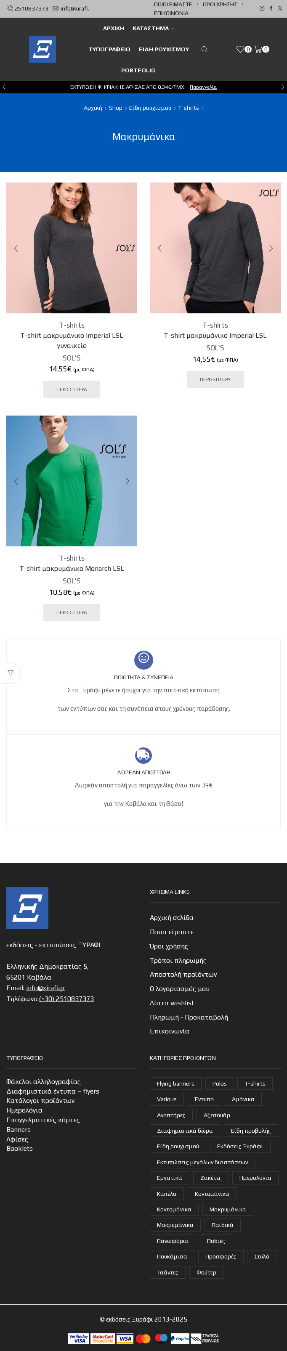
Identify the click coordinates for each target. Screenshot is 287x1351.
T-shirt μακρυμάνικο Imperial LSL (215, 335)
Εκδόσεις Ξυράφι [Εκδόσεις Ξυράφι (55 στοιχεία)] (240, 1146)
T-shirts (188, 107)
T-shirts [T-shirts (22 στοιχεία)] (255, 1083)
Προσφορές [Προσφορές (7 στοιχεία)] (221, 1256)
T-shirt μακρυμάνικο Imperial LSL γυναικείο (71, 340)
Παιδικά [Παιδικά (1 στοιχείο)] (223, 1224)
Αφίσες (17, 1139)
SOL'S (72, 358)
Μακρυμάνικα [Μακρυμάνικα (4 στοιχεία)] (228, 1209)
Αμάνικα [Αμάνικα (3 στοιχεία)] (243, 1099)
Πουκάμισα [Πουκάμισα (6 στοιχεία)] (172, 1256)
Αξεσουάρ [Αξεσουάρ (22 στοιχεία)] (217, 1115)
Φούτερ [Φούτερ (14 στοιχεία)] (206, 1272)
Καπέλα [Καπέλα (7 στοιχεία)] (167, 1193)
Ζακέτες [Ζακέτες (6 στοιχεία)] (211, 1177)
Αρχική (93, 107)
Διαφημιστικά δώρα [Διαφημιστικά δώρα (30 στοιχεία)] (185, 1130)
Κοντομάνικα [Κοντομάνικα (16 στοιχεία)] (212, 1193)
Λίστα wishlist (172, 1003)
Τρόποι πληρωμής (178, 960)
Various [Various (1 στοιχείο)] (167, 1099)
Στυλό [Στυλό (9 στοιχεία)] (261, 1256)
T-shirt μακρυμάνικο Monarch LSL (71, 568)
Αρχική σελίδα (172, 918)
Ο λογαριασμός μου (180, 989)
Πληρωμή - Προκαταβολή (189, 1017)
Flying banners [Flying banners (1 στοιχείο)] (175, 1083)
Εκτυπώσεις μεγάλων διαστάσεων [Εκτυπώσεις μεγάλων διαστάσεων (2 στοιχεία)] (202, 1162)
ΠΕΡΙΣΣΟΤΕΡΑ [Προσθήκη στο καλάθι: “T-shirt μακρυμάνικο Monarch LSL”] (71, 612)
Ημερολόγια (24, 1110)
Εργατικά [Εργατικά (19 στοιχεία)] (169, 1177)
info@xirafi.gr (45, 988)
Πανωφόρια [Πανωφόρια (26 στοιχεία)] (173, 1240)
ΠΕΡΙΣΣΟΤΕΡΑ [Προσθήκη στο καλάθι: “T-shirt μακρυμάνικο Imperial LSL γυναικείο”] (71, 389)
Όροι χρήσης (220, 4)
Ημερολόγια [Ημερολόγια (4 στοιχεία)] (255, 1177)
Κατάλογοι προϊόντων (40, 1101)
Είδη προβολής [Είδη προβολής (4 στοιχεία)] (251, 1130)
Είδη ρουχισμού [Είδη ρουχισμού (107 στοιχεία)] (178, 1146)
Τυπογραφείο (109, 49)
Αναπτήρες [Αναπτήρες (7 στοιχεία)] (171, 1115)
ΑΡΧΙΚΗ (113, 28)
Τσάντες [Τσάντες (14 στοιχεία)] (167, 1272)
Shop (115, 107)
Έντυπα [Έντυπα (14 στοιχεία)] (204, 1099)
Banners (18, 1130)
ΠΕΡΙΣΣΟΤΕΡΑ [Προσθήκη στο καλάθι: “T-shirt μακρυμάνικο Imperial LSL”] (215, 379)
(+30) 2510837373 (66, 999)
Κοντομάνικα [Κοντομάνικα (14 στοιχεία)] (174, 1209)
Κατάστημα (153, 28)
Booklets (19, 1148)
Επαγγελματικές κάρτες (43, 1120)
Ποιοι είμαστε (173, 4)
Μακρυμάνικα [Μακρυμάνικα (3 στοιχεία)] (175, 1224)
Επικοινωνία (171, 13)
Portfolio (138, 70)
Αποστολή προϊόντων (183, 974)
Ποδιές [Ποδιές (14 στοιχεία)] (216, 1240)
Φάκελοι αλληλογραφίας (43, 1082)
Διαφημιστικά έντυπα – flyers (52, 1091)
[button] (4, 87)
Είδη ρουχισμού (164, 49)
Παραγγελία (203, 87)
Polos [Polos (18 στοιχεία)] (220, 1083)
